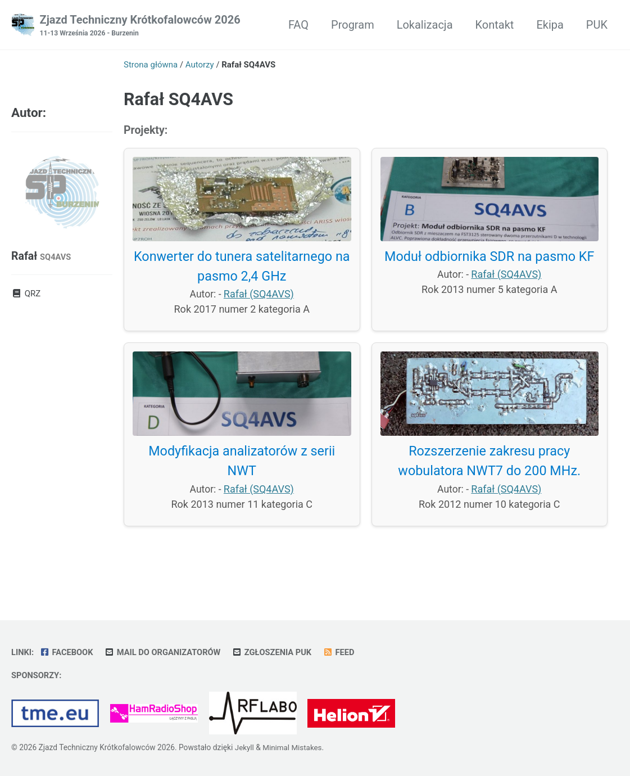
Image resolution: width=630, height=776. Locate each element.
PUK (597, 24)
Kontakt (494, 24)
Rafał (41, 256)
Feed (345, 652)
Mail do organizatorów (165, 652)
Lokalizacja (425, 24)
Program (352, 24)
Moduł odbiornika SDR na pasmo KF (489, 259)
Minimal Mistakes (293, 747)
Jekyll (245, 747)
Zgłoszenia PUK (277, 652)
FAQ (298, 24)
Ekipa (549, 24)
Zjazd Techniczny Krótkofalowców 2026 (140, 26)
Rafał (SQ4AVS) (259, 297)
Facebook (67, 652)
